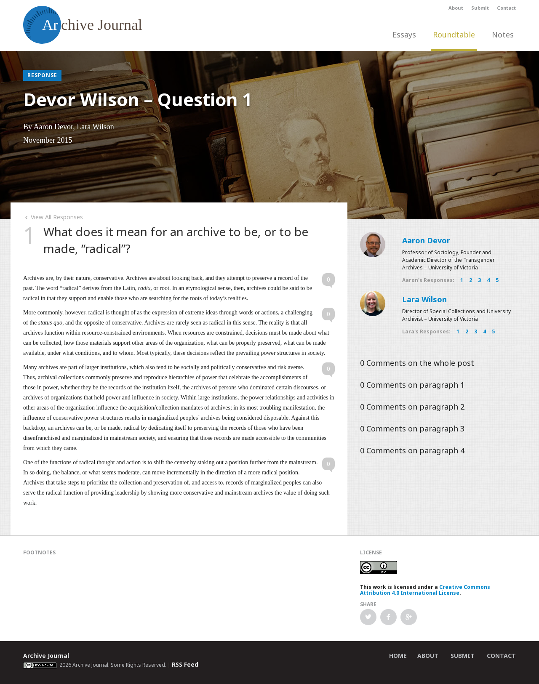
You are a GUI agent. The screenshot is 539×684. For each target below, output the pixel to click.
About (455, 8)
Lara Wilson (424, 299)
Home (398, 656)
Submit (480, 8)
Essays (404, 34)
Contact (506, 8)
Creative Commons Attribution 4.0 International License (425, 589)
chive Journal (82, 25)
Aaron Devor (426, 240)
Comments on (417, 363)
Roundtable (454, 34)
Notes (503, 34)
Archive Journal (46, 656)
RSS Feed (185, 664)
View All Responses (53, 217)
